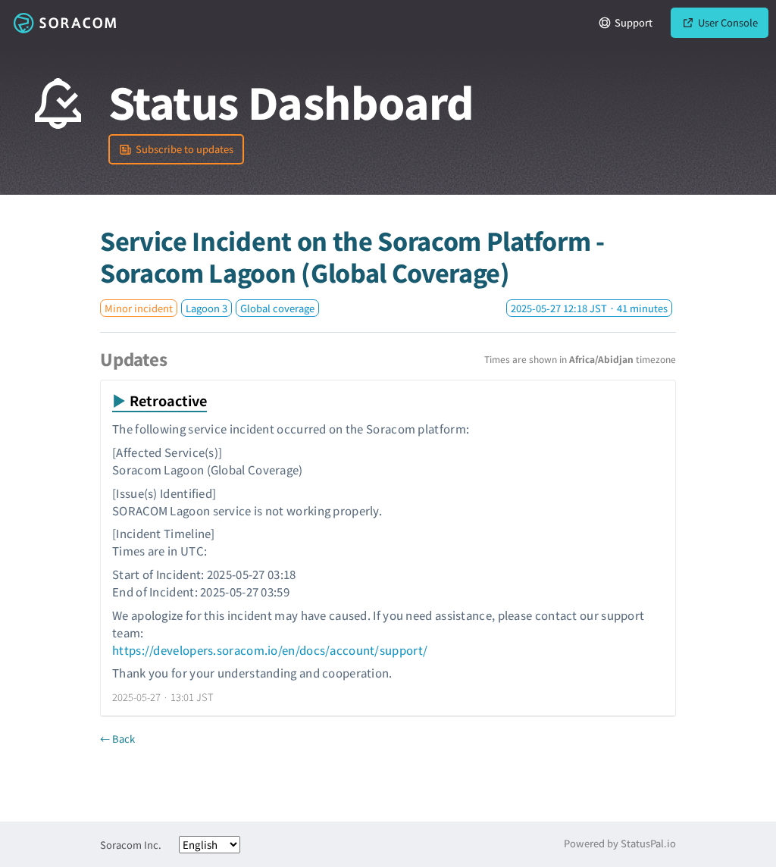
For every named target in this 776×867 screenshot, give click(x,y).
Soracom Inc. (130, 844)
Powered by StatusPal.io (620, 843)
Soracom (64, 23)
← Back (117, 738)
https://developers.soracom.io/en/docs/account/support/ (269, 650)
